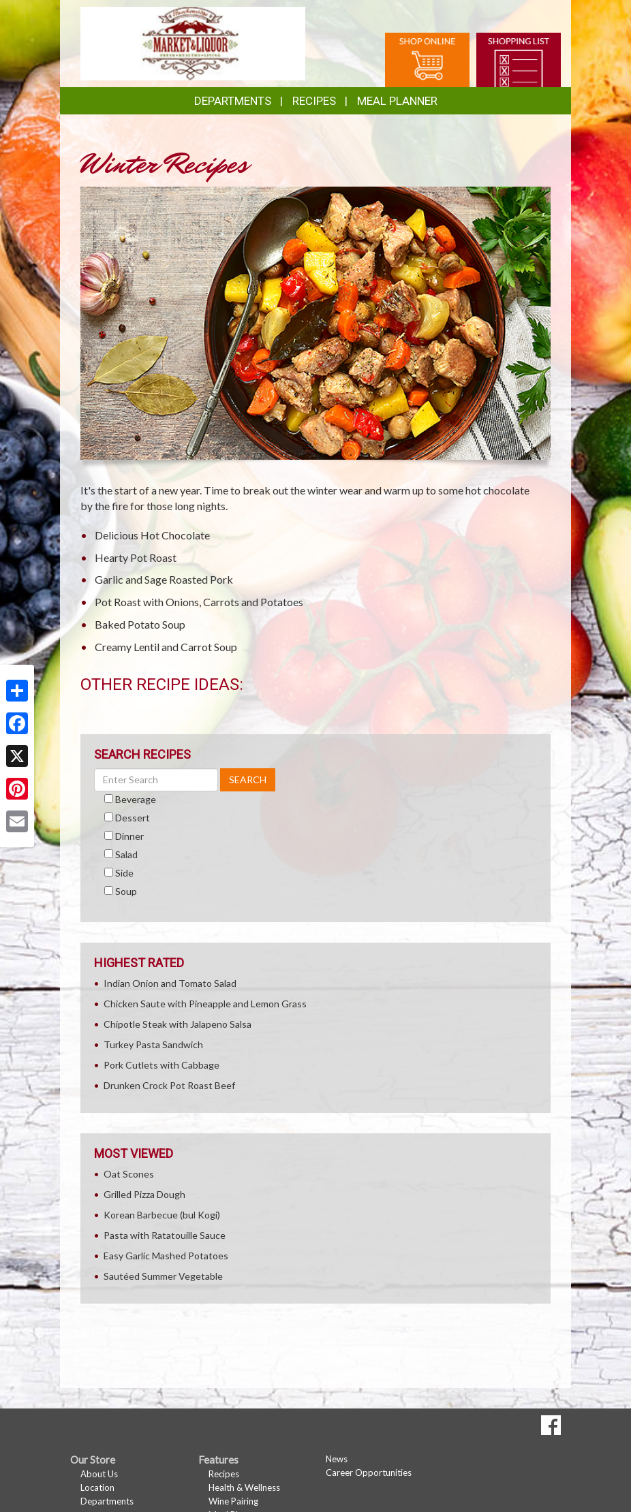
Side (124, 873)
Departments (107, 1501)
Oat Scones (129, 1174)
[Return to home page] (192, 42)
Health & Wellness (244, 1487)
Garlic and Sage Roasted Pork (164, 579)
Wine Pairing (233, 1501)
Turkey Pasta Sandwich (153, 1044)
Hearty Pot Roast (135, 557)
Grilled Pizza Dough (144, 1194)
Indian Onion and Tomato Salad (170, 983)
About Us (99, 1473)
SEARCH (247, 779)
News (337, 1458)
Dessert (132, 817)
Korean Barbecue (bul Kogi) (162, 1214)
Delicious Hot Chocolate (152, 535)
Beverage (135, 799)
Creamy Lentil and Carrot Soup (166, 646)
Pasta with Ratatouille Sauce (165, 1235)
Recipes (314, 101)
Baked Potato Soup (140, 624)
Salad (126, 854)
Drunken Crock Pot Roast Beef (169, 1085)
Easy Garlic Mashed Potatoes (166, 1255)
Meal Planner (397, 101)
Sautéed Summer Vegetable (163, 1276)
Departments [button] (232, 101)
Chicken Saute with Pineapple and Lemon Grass (205, 1003)
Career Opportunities (369, 1472)
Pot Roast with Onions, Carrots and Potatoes (199, 601)
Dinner (129, 836)
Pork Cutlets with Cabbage (161, 1065)
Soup (126, 891)
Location (97, 1487)
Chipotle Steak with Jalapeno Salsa (177, 1024)
